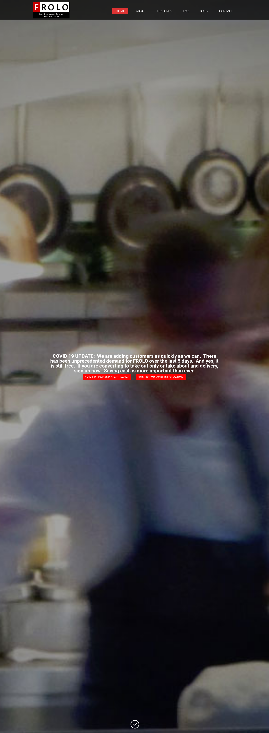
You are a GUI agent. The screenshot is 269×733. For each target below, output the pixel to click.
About (141, 11)
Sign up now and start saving (107, 377)
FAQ (186, 11)
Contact (226, 11)
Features (164, 11)
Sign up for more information (161, 377)
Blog (204, 11)
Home (120, 11)
